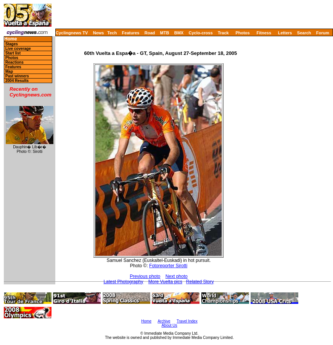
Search (304, 32)
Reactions (14, 62)
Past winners (17, 76)
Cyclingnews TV (72, 32)
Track (223, 32)
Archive (164, 321)
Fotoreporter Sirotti (168, 265)
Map (9, 71)
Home (10, 39)
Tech (112, 32)
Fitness (263, 32)
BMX (178, 32)
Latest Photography (123, 281)
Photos (242, 32)
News (98, 32)
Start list (13, 53)
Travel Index (187, 321)
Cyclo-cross (201, 32)
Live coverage (18, 49)
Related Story (200, 281)
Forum (322, 32)
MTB (164, 32)
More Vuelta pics (165, 281)
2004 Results (17, 81)
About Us (169, 325)
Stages (11, 44)
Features (131, 32)
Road (150, 32)
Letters (285, 32)
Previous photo (145, 276)
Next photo (177, 276)
